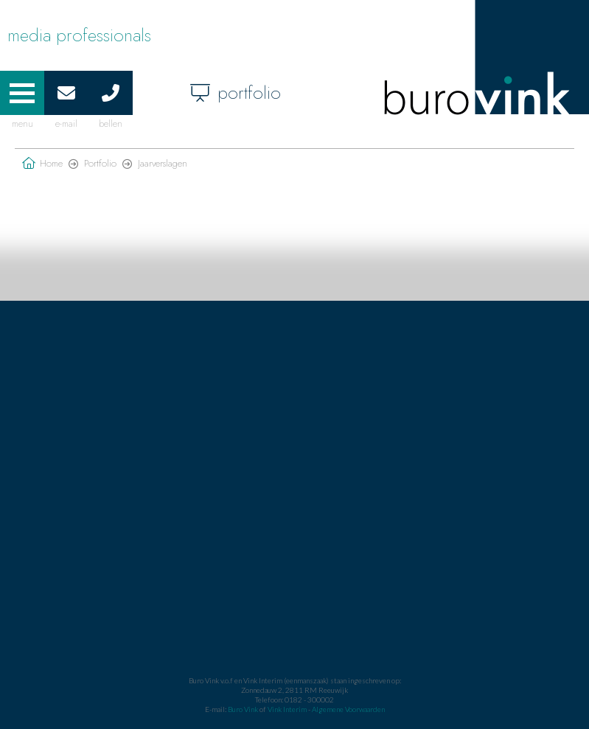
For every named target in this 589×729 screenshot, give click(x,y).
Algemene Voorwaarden (348, 709)
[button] (22, 93)
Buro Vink (243, 709)
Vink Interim (288, 709)
